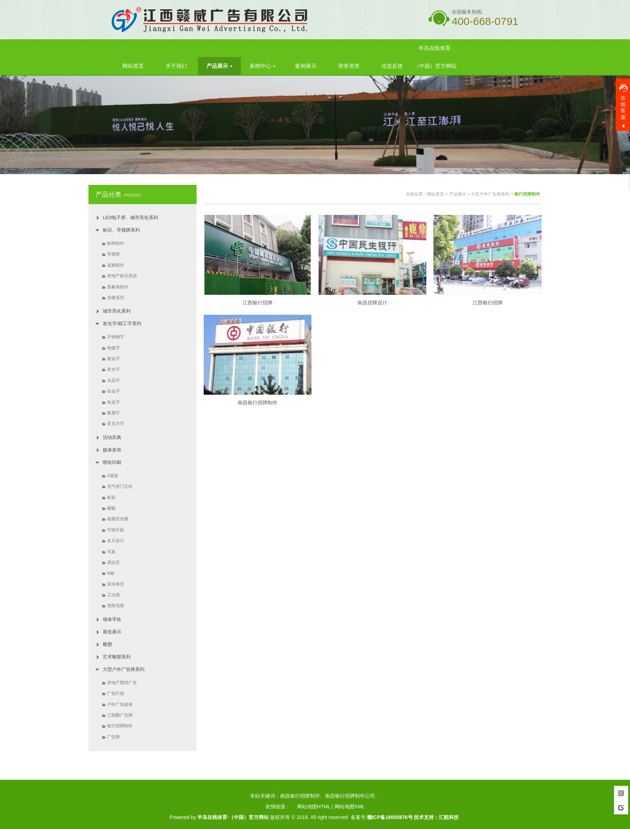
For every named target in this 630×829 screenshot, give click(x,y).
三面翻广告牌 (120, 715)
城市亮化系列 (117, 311)
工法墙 (113, 594)
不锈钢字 (115, 336)
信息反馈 (392, 66)
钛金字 (113, 391)
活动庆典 (112, 437)
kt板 (111, 573)
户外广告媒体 (120, 704)
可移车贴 (115, 529)
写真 (111, 551)
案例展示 (305, 66)
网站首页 (133, 66)
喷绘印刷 (112, 462)
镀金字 (113, 358)
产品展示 (220, 66)
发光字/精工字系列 (122, 323)
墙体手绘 (112, 619)
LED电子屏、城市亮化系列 (130, 217)
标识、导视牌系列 (121, 230)
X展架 (112, 475)
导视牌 (113, 254)
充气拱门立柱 (120, 486)
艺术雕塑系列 (117, 656)
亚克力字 (115, 423)
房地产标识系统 (122, 275)
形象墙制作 (117, 286)
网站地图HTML (314, 806)
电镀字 (113, 347)
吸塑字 (113, 412)
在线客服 (623, 102)
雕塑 (107, 644)
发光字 (113, 369)
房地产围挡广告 (122, 682)
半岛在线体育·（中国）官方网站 (435, 57)
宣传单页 (115, 584)
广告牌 (113, 736)
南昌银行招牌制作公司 (350, 796)
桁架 (111, 497)
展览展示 (112, 632)
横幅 (111, 508)
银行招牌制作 (120, 725)
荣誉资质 (349, 66)
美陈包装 (115, 605)
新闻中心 (263, 66)
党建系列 (115, 297)
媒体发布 (112, 450)
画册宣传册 (117, 518)
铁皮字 (113, 402)
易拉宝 (113, 562)
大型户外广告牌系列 (123, 669)
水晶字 (113, 380)
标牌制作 (115, 243)
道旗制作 (115, 265)
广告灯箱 (115, 693)
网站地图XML (350, 806)
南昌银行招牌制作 (300, 796)
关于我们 (176, 66)
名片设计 (115, 540)
